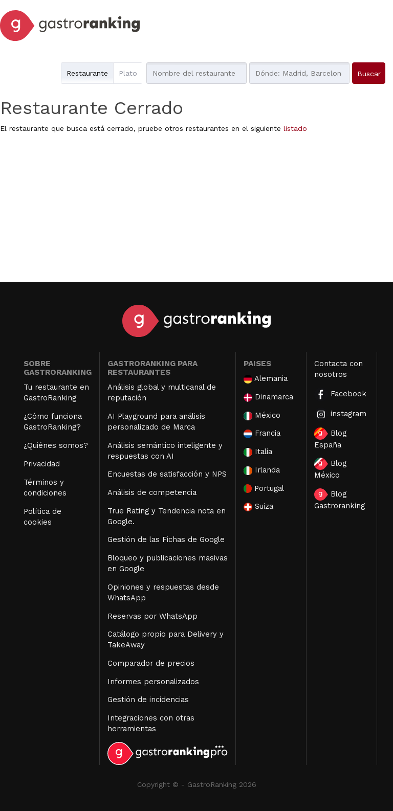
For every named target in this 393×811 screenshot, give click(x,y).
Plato (128, 73)
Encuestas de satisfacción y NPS (167, 474)
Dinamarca (269, 397)
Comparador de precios (150, 663)
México (262, 415)
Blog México (330, 469)
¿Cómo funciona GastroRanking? (53, 422)
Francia (262, 433)
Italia (258, 452)
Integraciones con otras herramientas (150, 723)
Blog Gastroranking (339, 499)
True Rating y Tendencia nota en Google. (166, 516)
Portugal (264, 488)
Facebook (340, 394)
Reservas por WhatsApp (152, 616)
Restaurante (87, 73)
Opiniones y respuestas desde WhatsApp (163, 592)
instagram (340, 414)
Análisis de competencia (151, 492)
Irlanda (262, 470)
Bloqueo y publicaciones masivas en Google (167, 563)
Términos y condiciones (45, 488)
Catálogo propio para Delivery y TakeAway (165, 639)
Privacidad (42, 463)
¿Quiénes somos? (56, 445)
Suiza (258, 506)
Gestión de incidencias (148, 699)
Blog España (330, 438)
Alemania (266, 379)
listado (295, 128)
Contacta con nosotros (338, 369)
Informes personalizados (153, 681)
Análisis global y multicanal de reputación (161, 392)
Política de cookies (42, 517)
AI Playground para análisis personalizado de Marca (156, 422)
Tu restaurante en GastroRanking (56, 392)
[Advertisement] (196, 210)
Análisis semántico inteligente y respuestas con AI (165, 451)
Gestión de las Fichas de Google (166, 539)
